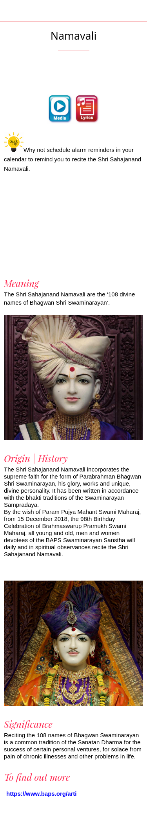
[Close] (11, 11)
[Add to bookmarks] (73, 74)
